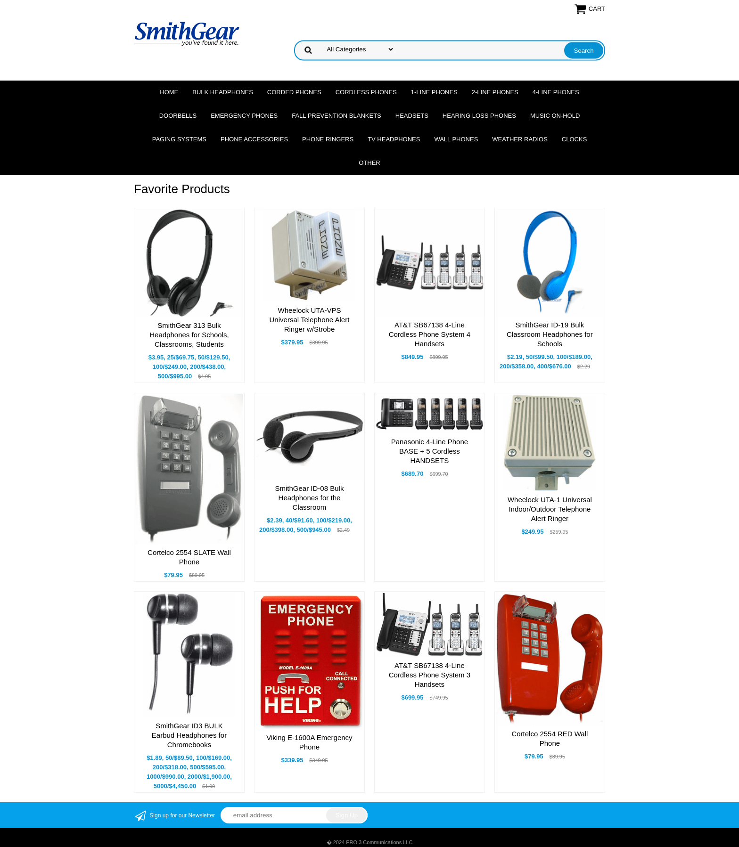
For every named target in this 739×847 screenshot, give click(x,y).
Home (169, 92)
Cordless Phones (366, 92)
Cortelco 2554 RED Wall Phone (549, 738)
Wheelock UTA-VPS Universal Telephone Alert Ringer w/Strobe (310, 319)
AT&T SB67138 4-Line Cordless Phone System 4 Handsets (429, 334)
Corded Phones (294, 92)
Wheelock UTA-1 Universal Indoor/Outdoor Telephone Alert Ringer (550, 509)
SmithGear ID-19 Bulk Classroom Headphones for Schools (550, 334)
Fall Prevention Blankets (336, 115)
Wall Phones (456, 139)
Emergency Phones (244, 115)
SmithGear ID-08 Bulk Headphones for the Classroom (309, 497)
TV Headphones (394, 139)
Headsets (411, 115)
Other (369, 162)
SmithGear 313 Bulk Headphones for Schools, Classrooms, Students (189, 334)
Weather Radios (520, 139)
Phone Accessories (254, 139)
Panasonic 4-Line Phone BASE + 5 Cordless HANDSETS (429, 451)
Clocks (574, 139)
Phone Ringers (327, 139)
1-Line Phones (434, 92)
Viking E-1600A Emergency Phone (309, 742)
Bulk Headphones (222, 92)
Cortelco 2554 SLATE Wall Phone (189, 557)
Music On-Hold (555, 115)
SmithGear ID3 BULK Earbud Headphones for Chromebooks (189, 735)
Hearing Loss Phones (479, 115)
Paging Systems (179, 139)
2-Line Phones (495, 92)
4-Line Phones (556, 92)
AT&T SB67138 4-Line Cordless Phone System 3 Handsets (429, 674)
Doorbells (178, 115)
